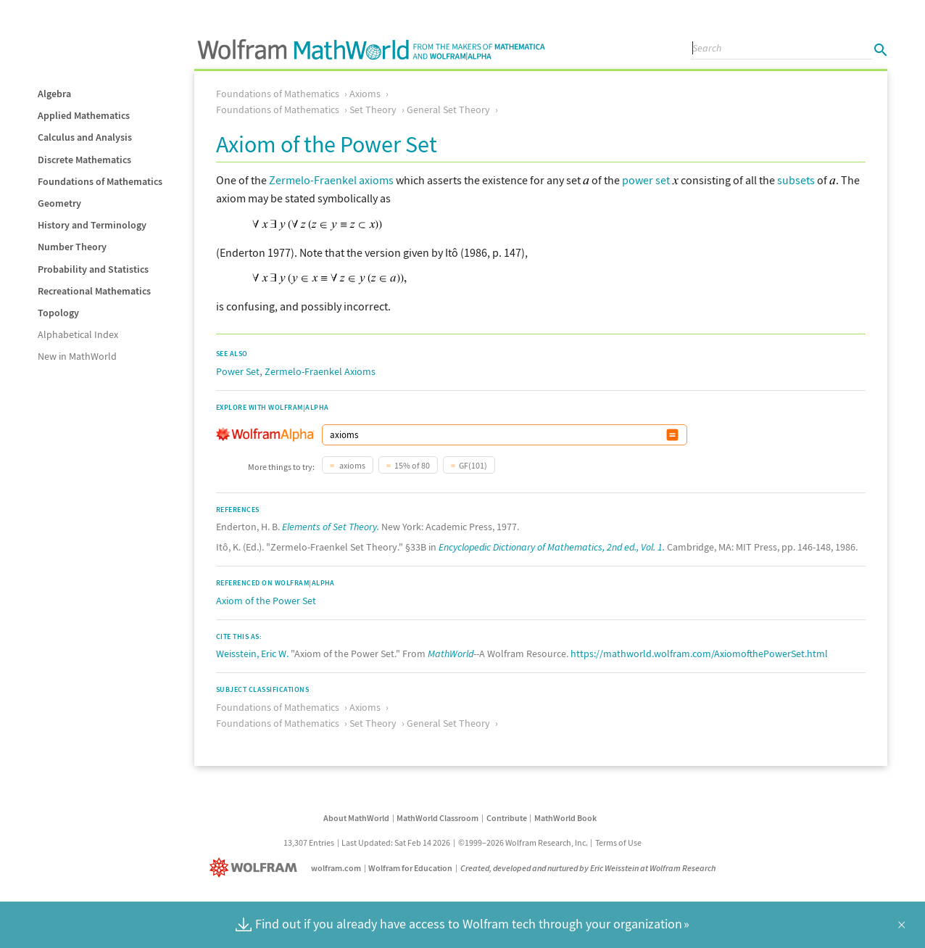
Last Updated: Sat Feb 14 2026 (395, 842)
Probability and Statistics (93, 269)
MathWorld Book (565, 817)
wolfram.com (336, 867)
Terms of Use (618, 842)
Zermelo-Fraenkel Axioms (320, 371)
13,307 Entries (308, 842)
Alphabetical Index (78, 334)
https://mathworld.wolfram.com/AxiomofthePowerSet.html (699, 653)
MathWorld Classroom (437, 817)
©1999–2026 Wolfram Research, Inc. (523, 842)
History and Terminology (92, 224)
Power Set (238, 371)
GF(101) (473, 465)
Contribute (506, 817)
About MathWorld (356, 817)
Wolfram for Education (410, 867)
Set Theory (373, 109)
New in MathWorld (77, 356)
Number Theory (72, 246)
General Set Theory (448, 109)
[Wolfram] (256, 867)
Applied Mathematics (84, 115)
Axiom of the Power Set (266, 600)
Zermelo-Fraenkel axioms (331, 180)
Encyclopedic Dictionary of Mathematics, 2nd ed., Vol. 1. (552, 546)
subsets (796, 180)
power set (646, 180)
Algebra (54, 93)
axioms (351, 465)
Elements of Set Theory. (330, 526)
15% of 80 (412, 465)
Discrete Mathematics (84, 159)
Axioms (365, 93)
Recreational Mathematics (94, 290)
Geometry (59, 203)
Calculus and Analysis (85, 137)
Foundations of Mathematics (100, 181)
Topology (58, 312)
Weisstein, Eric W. (252, 653)
